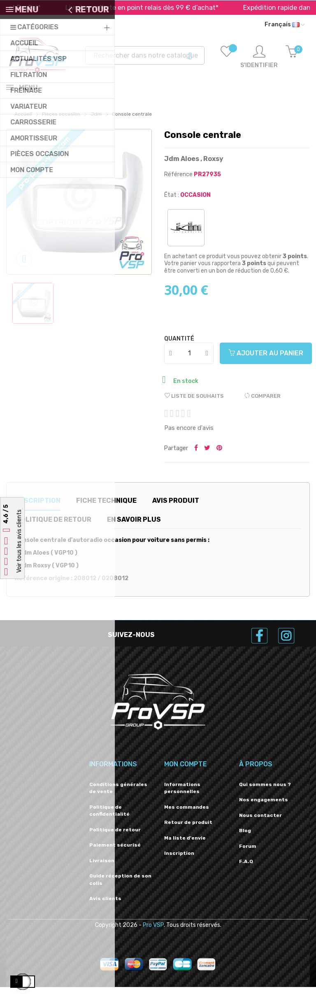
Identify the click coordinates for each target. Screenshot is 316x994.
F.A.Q (246, 868)
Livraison (101, 867)
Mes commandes (186, 814)
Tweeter (207, 455)
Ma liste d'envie (185, 845)
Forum (247, 853)
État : (171, 201)
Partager (196, 455)
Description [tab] (37, 507)
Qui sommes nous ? (265, 791)
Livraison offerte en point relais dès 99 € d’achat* (153, 8)
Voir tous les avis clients (19, 541)
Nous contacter (260, 822)
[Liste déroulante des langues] (284, 25)
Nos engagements (263, 807)
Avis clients (105, 905)
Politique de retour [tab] (53, 526)
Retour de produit (188, 829)
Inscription (179, 860)
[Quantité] (189, 360)
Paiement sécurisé (115, 852)
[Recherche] (144, 55)
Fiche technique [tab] (106, 507)
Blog (245, 837)
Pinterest (219, 455)
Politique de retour (115, 837)
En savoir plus (134, 526)
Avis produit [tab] (175, 507)
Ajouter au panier (265, 360)
